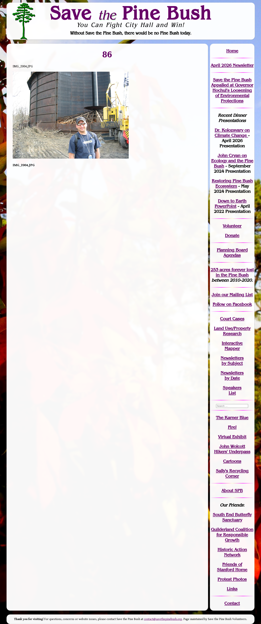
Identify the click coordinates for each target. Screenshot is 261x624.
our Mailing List (236, 294)
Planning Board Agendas (232, 252)
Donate (232, 235)
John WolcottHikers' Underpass (232, 449)
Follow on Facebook (232, 304)
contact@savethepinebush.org (163, 619)
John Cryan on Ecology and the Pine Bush (232, 161)
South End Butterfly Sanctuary (232, 517)
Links (232, 588)
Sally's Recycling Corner (232, 473)
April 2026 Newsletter (232, 65)
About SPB (232, 490)
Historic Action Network (232, 552)
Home (232, 50)
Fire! (232, 427)
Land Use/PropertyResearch (232, 331)
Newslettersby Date (232, 375)
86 (107, 54)
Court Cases (232, 318)
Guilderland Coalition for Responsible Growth (232, 535)
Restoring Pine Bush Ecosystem (232, 183)
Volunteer (232, 225)
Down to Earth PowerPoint (230, 203)
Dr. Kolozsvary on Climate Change (232, 132)
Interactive (232, 343)
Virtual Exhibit (232, 436)
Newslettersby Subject (232, 360)
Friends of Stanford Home (232, 567)
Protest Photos (232, 579)
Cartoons (232, 461)
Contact (232, 603)
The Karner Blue (232, 417)
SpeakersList (232, 390)
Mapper (232, 348)
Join (216, 294)
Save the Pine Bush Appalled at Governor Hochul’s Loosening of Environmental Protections (232, 90)
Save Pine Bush (131, 13)
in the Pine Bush (235, 272)
